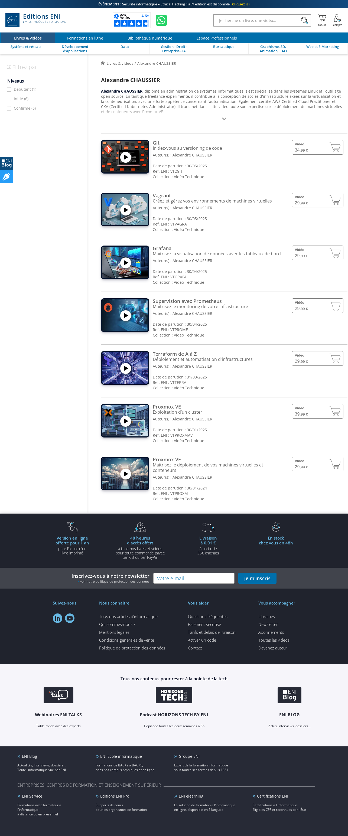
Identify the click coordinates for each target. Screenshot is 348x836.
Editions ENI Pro (114, 796)
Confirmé (25, 108)
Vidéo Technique (189, 176)
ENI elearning (191, 796)
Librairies (266, 616)
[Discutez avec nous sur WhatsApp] (161, 20)
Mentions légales (114, 632)
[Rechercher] (304, 20)
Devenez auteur (272, 648)
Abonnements (271, 632)
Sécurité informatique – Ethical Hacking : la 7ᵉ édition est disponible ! (174, 4)
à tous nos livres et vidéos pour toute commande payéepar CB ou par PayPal (140, 547)
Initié (21, 98)
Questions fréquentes (207, 616)
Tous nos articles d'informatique (128, 616)
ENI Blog (29, 756)
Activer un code (202, 640)
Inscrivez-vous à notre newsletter (110, 578)
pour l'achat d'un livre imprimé (72, 545)
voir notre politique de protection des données (114, 581)
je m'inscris (257, 578)
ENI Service (32, 796)
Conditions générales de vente (126, 640)
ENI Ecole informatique (121, 756)
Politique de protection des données (132, 648)
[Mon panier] (322, 20)
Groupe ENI (189, 756)
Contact (195, 648)
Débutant (25, 89)
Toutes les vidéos (274, 640)
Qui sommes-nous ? (117, 624)
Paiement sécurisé (204, 624)
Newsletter (268, 624)
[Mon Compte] (338, 20)
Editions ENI (35, 20)
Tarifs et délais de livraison (212, 632)
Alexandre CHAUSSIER (192, 155)
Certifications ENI (272, 796)
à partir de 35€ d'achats (208, 545)
